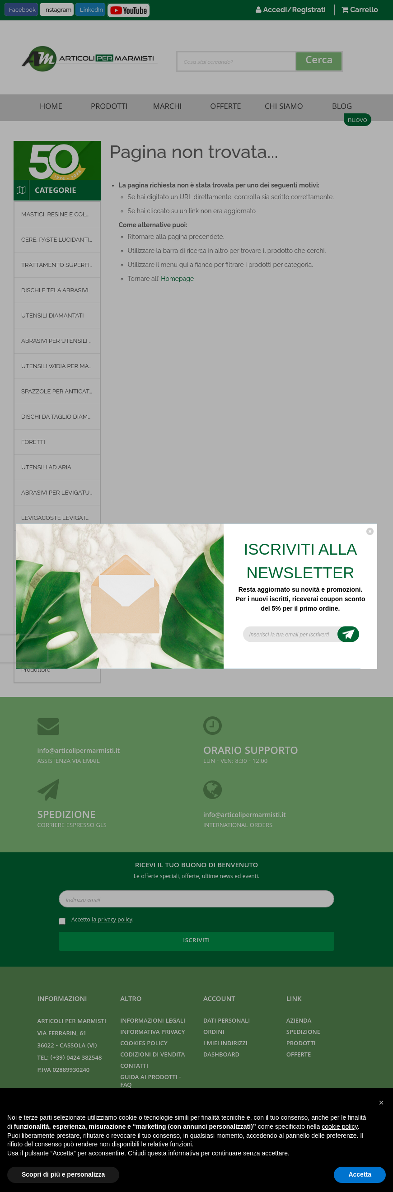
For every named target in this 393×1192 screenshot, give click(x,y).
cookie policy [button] (339, 1126)
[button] (381, 1102)
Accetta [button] (359, 1174)
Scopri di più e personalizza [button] (63, 1174)
